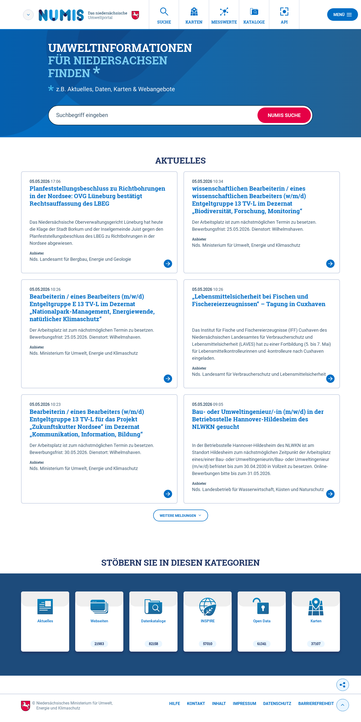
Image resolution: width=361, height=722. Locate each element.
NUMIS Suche (284, 115)
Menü (342, 14)
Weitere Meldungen (181, 516)
